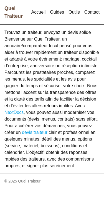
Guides (57, 12)
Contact (92, 12)
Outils (74, 12)
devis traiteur (34, 132)
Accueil (38, 12)
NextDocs (14, 112)
